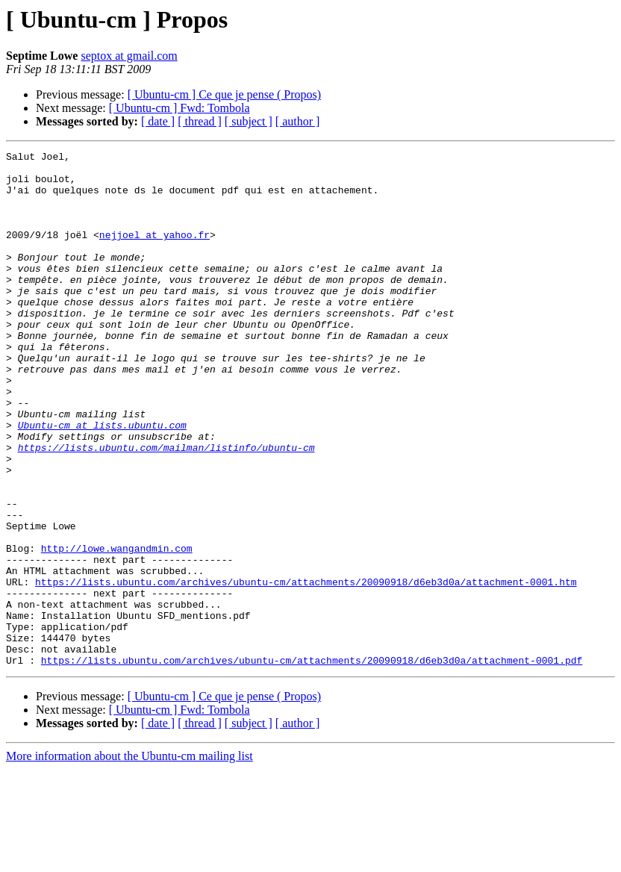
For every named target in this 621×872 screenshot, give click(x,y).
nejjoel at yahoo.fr (154, 252)
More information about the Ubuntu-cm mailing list (129, 859)
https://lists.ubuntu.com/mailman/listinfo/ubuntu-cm (166, 507)
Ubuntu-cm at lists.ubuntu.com (102, 481)
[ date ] (158, 121)
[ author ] (297, 121)
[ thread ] (200, 121)
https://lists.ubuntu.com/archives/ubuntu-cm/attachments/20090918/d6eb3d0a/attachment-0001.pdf (311, 763)
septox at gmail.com (129, 55)
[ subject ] (248, 121)
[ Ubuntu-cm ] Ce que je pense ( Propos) (225, 94)
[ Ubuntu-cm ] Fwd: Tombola (179, 108)
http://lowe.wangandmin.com (117, 628)
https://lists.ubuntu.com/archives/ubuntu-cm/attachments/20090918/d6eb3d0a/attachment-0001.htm (305, 669)
